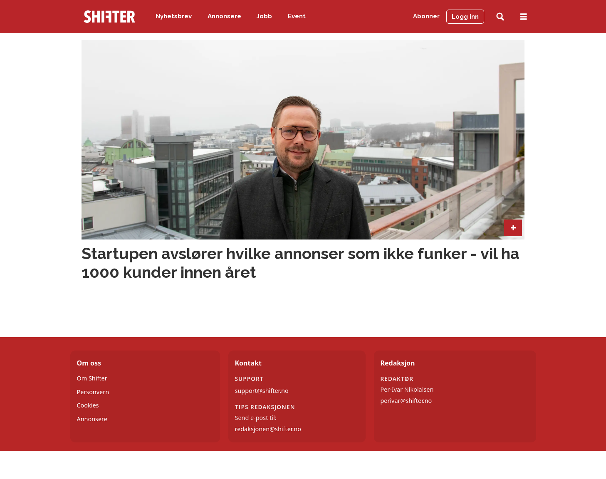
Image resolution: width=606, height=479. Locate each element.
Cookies (88, 405)
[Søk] (500, 16)
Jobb (264, 16)
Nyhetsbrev (174, 16)
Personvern (93, 392)
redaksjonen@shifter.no (268, 429)
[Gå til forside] (109, 16)
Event (297, 16)
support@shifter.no (262, 391)
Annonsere (224, 16)
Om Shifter (92, 378)
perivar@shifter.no (406, 401)
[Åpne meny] (523, 16)
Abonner (426, 16)
